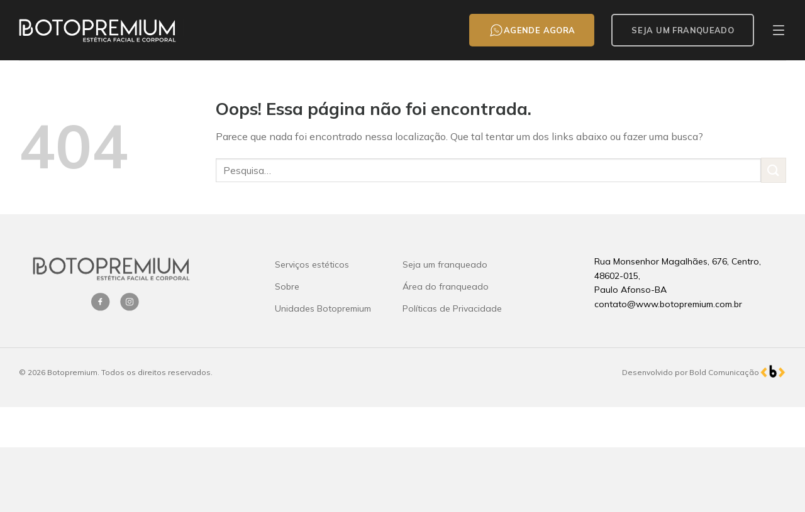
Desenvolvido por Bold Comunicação (690, 372)
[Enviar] (773, 170)
